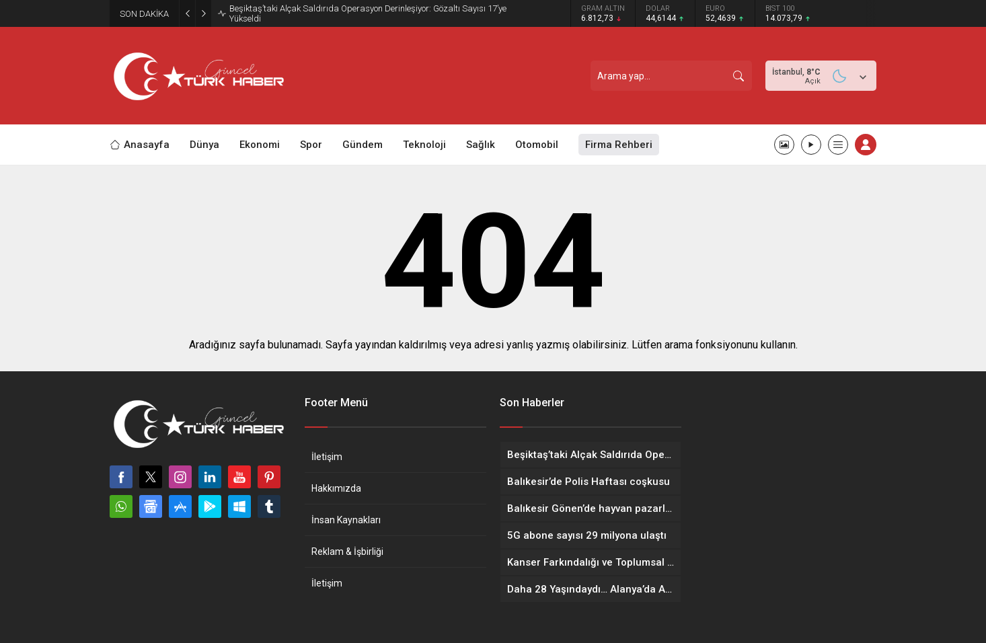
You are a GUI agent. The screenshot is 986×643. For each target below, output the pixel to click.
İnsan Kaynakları (346, 520)
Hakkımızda (336, 488)
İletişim (326, 456)
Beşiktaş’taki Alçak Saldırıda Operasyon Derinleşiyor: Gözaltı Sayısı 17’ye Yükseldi (367, 13)
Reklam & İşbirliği (347, 551)
